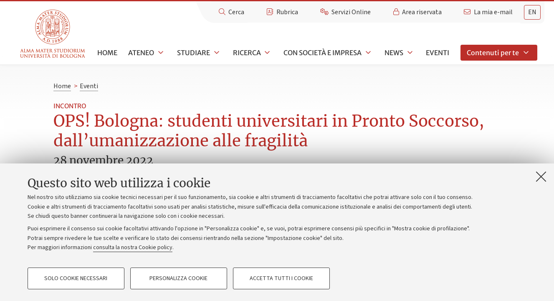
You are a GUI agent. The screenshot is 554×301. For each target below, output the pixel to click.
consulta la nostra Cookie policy (132, 247)
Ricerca (247, 52)
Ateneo (141, 52)
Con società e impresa (322, 52)
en (532, 12)
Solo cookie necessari (75, 278)
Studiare (193, 52)
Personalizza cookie (178, 278)
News (394, 52)
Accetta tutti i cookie (281, 278)
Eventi (437, 52)
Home (107, 52)
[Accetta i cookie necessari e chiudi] (541, 176)
